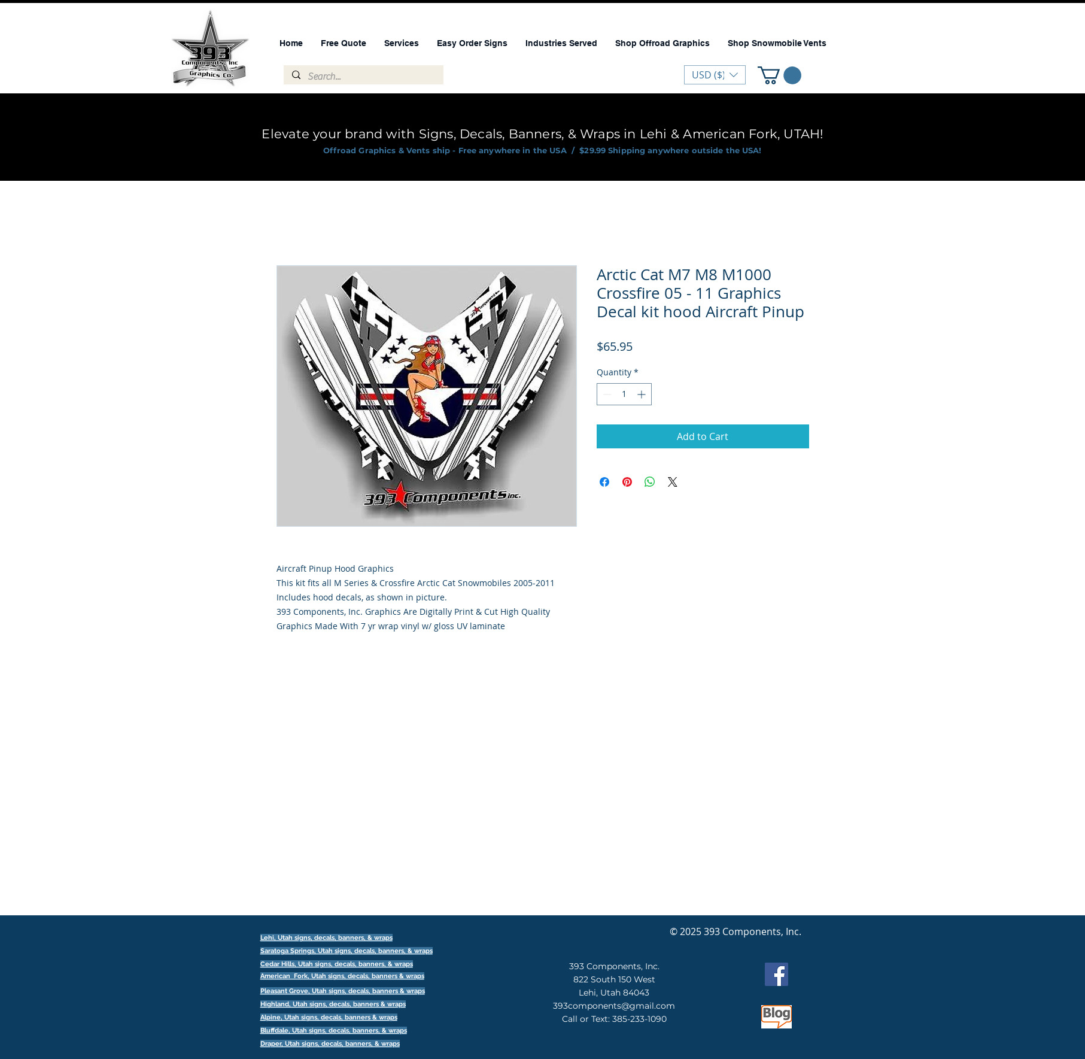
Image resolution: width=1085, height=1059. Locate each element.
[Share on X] (672, 482)
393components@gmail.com (614, 1005)
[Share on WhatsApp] (650, 482)
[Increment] (642, 394)
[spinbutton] (624, 394)
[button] (779, 75)
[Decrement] (605, 394)
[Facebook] (776, 974)
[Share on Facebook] (604, 482)
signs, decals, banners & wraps (376, 976)
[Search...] (363, 76)
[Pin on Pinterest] (627, 482)
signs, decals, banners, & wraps (384, 951)
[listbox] (715, 74)
